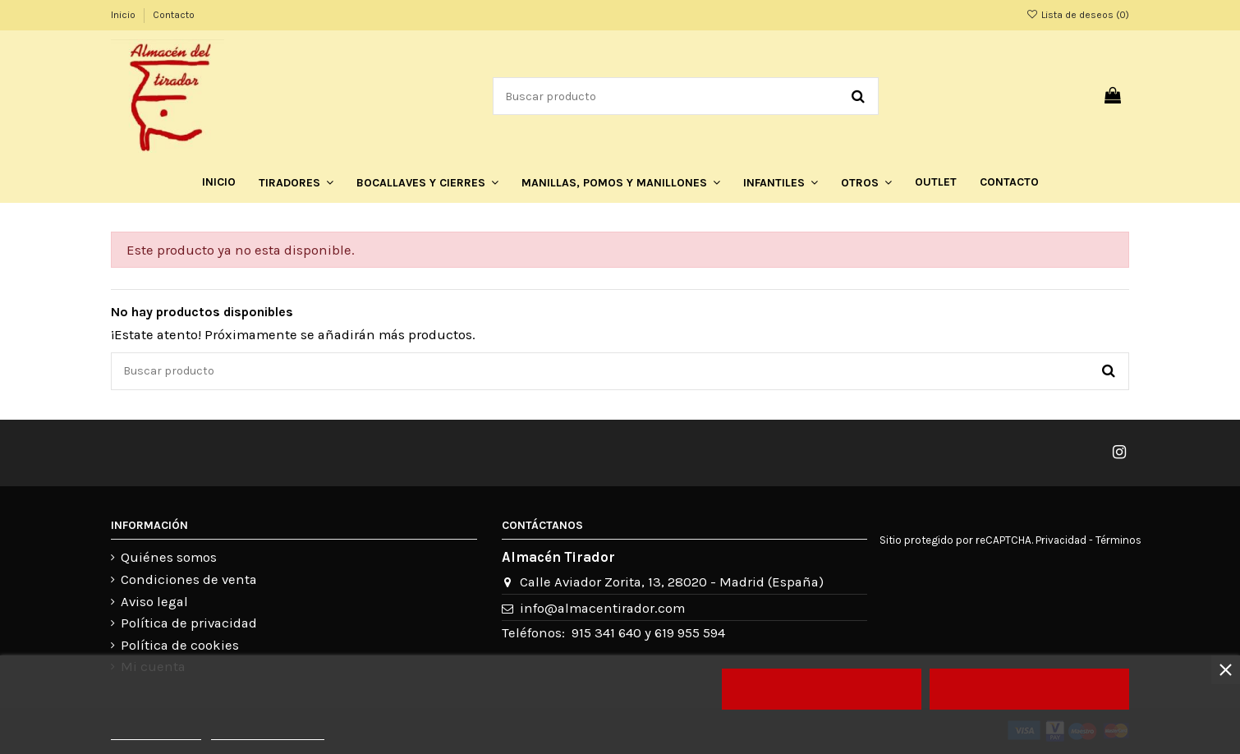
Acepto (1029, 689)
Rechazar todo (821, 689)
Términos (1118, 540)
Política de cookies (180, 645)
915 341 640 (606, 633)
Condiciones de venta (189, 579)
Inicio (124, 15)
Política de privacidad (189, 623)
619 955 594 (689, 633)
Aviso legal (154, 601)
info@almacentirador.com (602, 608)
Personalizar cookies (267, 732)
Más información (156, 732)
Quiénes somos (169, 557)
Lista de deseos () (1077, 15)
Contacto (174, 15)
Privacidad (1061, 540)
